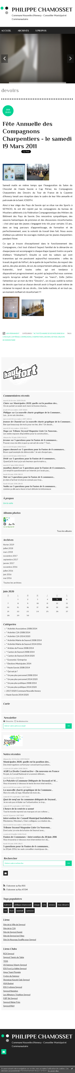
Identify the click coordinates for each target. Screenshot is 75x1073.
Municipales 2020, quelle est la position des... (36, 403)
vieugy (37, 905)
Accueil (6, 30)
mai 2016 (7, 578)
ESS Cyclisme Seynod (12, 987)
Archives (23, 30)
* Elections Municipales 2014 (18, 663)
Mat (5, 477)
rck (5, 910)
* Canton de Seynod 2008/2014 (20, 652)
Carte (6, 703)
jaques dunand (10, 449)
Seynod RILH (8, 1006)
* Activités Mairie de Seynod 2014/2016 (24, 644)
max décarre (63, 905)
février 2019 (8, 544)
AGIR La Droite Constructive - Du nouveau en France (31, 771)
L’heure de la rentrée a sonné (18, 808)
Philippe (7, 412)
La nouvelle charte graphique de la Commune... (38, 412)
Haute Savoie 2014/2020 (17, 695)
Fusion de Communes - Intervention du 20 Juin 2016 (30, 837)
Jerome (6, 440)
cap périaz (15, 337)
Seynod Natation (10, 991)
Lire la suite (8, 503)
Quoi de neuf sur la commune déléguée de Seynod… (30, 799)
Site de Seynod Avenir (12, 932)
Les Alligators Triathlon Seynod (16, 994)
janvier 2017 (8, 563)
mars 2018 (8, 552)
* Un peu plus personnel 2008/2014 (22, 675)
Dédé (5, 458)
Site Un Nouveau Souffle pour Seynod (19, 939)
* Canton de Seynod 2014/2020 (20, 656)
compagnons (25, 337)
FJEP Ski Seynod (10, 998)
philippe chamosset (22, 905)
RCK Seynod (8, 953)
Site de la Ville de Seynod (14, 924)
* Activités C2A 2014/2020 (18, 636)
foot (12, 910)
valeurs (61, 337)
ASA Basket (8, 983)
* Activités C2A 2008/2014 (18, 632)
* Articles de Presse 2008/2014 (20, 648)
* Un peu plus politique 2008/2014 (21, 683)
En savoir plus (53, 1071)
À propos (40, 30)
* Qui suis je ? (12, 671)
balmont (7, 905)
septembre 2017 (10, 559)
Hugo (5, 431)
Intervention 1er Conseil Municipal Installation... (28, 818)
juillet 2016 (8, 571)
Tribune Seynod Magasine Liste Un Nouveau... (35, 431)
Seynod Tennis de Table (13, 957)
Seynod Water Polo (11, 1002)
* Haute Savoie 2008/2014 (18, 667)
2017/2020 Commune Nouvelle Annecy (23, 691)
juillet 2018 (8, 548)
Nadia (6, 486)
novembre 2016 (10, 567)
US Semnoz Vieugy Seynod (15, 965)
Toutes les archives (12, 582)
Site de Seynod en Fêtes (13, 936)
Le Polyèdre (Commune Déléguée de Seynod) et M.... (30, 780)
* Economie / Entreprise (16, 660)
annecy (52, 905)
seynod (19, 910)
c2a (44, 905)
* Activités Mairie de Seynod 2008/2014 (24, 640)
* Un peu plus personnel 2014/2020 (22, 679)
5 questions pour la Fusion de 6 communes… (36, 440)
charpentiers (37, 337)
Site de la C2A (9, 928)
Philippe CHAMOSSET (42, 9)
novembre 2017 (10, 556)
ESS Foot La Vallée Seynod (14, 968)
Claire (6, 403)
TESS (5, 961)
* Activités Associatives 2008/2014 (21, 628)
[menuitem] (7, 30)
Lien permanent (11, 333)
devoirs (47, 337)
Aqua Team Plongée (12, 972)
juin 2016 (7, 574)
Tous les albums (64, 531)
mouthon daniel (11, 468)
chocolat (7, 337)
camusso (30, 910)
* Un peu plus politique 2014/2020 (21, 687)
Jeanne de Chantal (12, 421)
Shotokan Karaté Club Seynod (16, 980)
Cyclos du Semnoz (11, 976)
